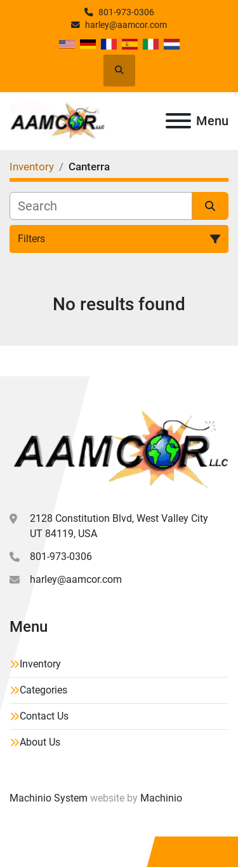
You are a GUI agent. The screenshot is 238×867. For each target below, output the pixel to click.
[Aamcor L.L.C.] (119, 448)
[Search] (101, 206)
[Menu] (178, 120)
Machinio (161, 798)
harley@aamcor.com (126, 25)
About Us (40, 742)
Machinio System (49, 798)
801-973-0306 (126, 12)
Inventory (40, 664)
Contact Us (44, 716)
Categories (43, 690)
